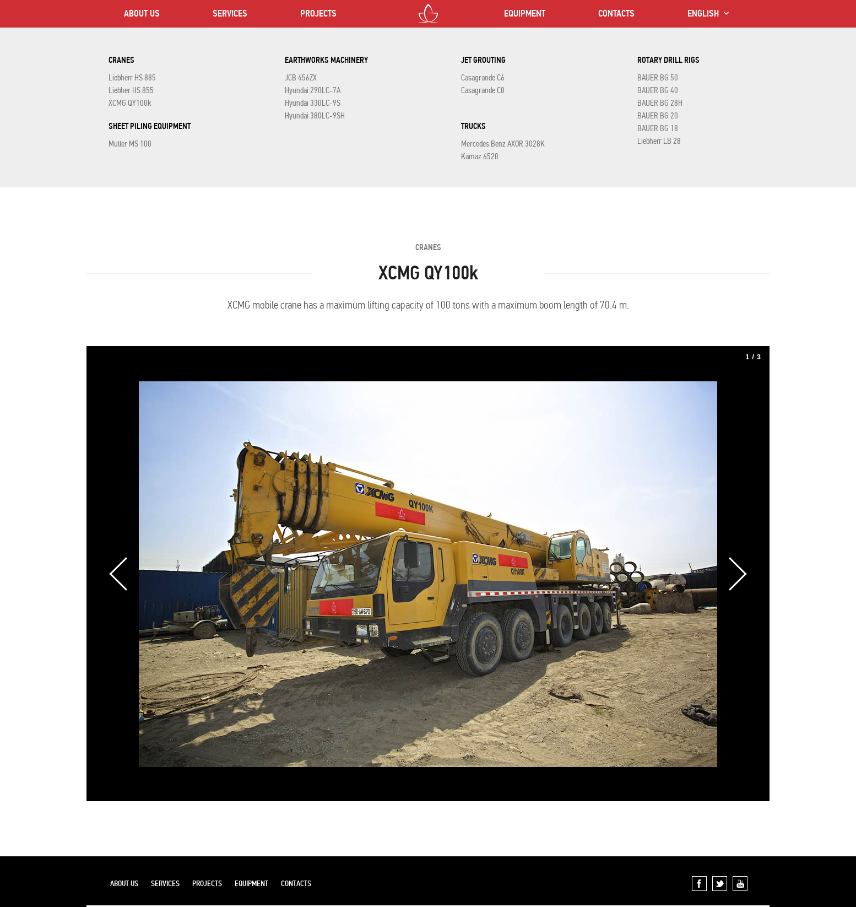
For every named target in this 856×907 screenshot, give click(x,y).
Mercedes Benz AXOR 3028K (503, 144)
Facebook (699, 883)
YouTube (740, 883)
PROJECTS (318, 13)
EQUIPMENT (524, 13)
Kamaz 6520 (480, 156)
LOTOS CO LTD (428, 13)
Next (737, 574)
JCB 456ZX (301, 78)
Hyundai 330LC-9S (312, 103)
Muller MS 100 (130, 144)
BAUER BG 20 (657, 116)
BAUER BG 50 (657, 78)
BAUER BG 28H (659, 103)
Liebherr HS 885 (132, 78)
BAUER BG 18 (657, 128)
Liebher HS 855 (131, 90)
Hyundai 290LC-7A (312, 90)
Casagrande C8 (483, 90)
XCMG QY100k (130, 103)
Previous (118, 574)
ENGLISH (703, 13)
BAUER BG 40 (657, 90)
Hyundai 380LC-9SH (315, 116)
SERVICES (230, 13)
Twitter (719, 883)
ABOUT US (142, 13)
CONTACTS (616, 13)
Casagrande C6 (483, 78)
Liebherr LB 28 (659, 141)
